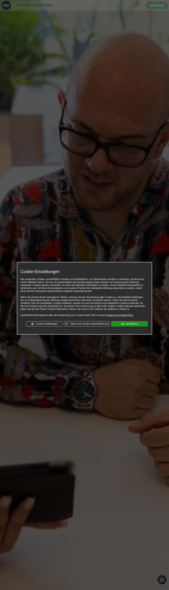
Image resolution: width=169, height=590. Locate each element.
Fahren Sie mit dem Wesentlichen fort (87, 323)
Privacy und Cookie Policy (119, 315)
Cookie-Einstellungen (44, 323)
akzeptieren (129, 323)
